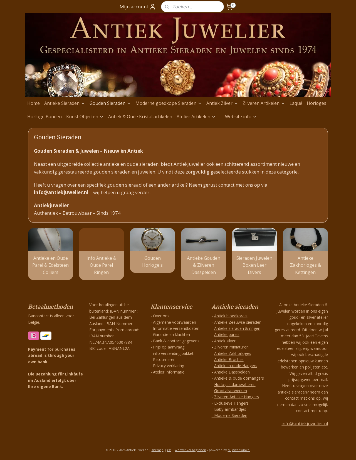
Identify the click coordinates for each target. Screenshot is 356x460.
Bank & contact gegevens (176, 340)
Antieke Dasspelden (232, 372)
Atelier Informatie (168, 372)
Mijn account (138, 6)
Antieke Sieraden (64, 103)
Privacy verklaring (168, 365)
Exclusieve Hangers (231, 403)
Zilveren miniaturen (231, 347)
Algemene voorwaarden (174, 322)
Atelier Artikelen (196, 116)
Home (33, 103)
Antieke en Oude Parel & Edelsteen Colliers (50, 265)
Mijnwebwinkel (239, 450)
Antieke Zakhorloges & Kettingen (305, 265)
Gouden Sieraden (110, 103)
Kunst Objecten (85, 116)
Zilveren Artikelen (264, 103)
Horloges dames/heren (235, 384)
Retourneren (164, 359)
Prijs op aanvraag (168, 347)
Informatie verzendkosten (176, 328)
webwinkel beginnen (190, 450)
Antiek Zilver (222, 103)
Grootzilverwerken (230, 390)
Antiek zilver (225, 340)
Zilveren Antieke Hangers (236, 396)
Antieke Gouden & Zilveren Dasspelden (203, 265)
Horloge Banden (44, 116)
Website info (241, 116)
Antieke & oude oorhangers (239, 378)
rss (169, 450)
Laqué (296, 103)
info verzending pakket (173, 353)
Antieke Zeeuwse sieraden (237, 322)
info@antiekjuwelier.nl (304, 424)
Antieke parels (226, 334)
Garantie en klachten (171, 334)
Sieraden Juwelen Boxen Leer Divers (254, 265)
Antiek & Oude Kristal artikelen (140, 116)
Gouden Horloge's (152, 261)
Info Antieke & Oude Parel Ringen (101, 265)
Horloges (316, 103)
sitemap (158, 450)
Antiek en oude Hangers (235, 365)
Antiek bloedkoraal (231, 315)
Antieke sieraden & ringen (237, 328)
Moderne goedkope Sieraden (168, 103)
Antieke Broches (229, 359)
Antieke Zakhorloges (232, 353)
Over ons (161, 315)
